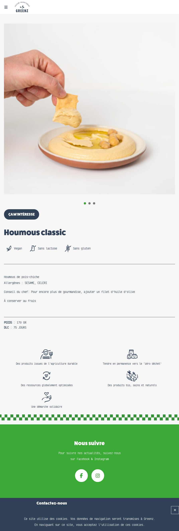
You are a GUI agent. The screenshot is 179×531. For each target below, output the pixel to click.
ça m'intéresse (21, 214)
